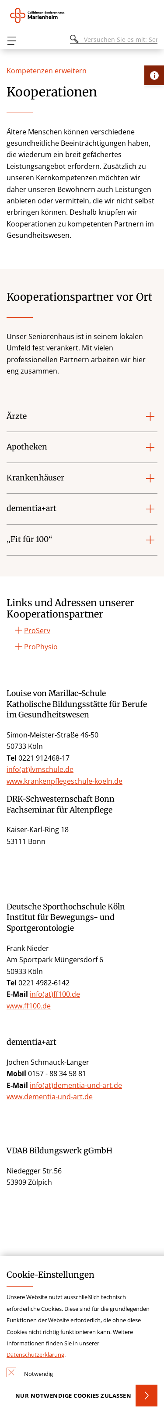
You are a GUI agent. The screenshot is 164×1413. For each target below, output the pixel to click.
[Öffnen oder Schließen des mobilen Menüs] (11, 41)
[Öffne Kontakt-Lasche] (154, 75)
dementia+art (31, 508)
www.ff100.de (29, 1006)
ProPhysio (41, 647)
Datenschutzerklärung (35, 1354)
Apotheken (27, 447)
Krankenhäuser (35, 478)
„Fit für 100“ (29, 539)
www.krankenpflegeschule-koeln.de (64, 781)
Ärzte (17, 416)
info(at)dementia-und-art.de (76, 1085)
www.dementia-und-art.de (50, 1096)
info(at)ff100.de (55, 994)
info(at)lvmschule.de (40, 769)
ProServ (37, 630)
